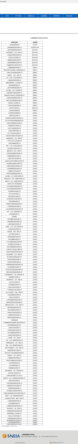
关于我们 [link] (18, 16)
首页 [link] (7, 16)
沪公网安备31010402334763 (57, 442)
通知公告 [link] (31, 16)
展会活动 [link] (69, 16)
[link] (39, 8)
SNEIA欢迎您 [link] (3, 1)
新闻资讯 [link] (57, 16)
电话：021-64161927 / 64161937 (29, 436)
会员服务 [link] (44, 16)
